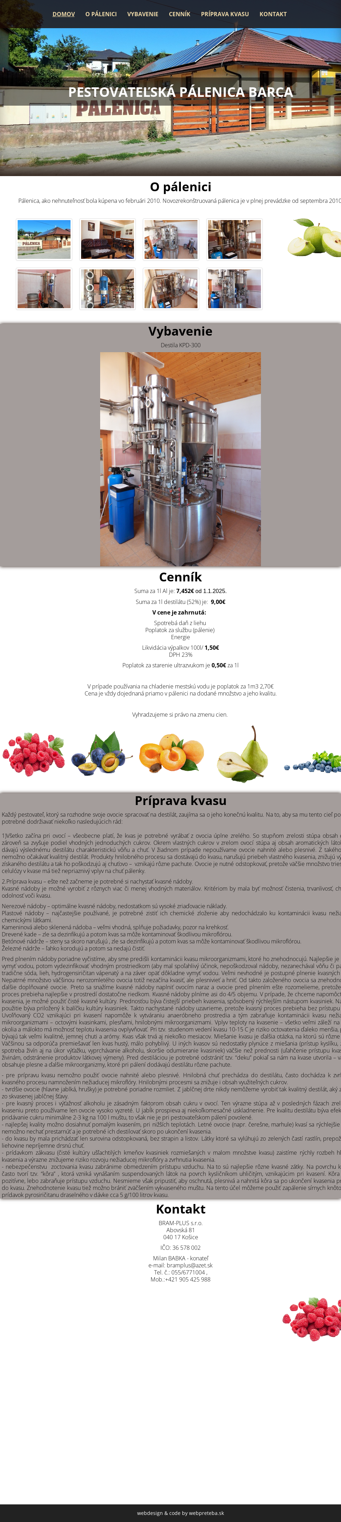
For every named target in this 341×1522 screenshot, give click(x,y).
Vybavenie (142, 14)
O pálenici (101, 14)
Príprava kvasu (225, 14)
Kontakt (273, 14)
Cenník (179, 14)
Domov (64, 14)
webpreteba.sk (206, 1513)
